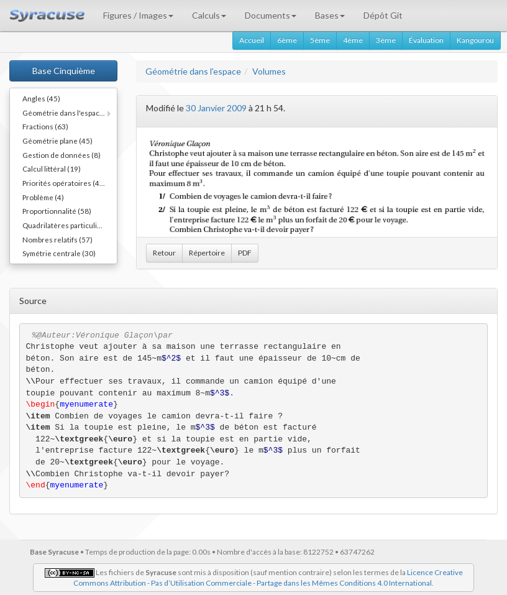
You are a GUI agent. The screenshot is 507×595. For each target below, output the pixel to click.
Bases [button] (330, 15)
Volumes (269, 71)
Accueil (251, 40)
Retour (164, 252)
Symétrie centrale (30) (59, 253)
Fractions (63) (45, 126)
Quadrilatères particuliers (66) (69, 225)
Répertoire (207, 252)
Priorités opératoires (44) (64, 182)
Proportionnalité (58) (56, 210)
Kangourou (475, 40)
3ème (386, 40)
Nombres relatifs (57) (57, 239)
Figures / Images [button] (138, 15)
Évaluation (426, 40)
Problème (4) (43, 197)
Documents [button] (270, 15)
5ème (320, 40)
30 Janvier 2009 (216, 108)
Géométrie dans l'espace (193, 71)
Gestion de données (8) (61, 154)
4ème (353, 40)
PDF (245, 252)
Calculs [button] (209, 15)
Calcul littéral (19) (51, 168)
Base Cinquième (63, 70)
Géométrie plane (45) (57, 140)
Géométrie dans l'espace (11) (69, 112)
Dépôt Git (383, 15)
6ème (287, 40)
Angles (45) (41, 98)
